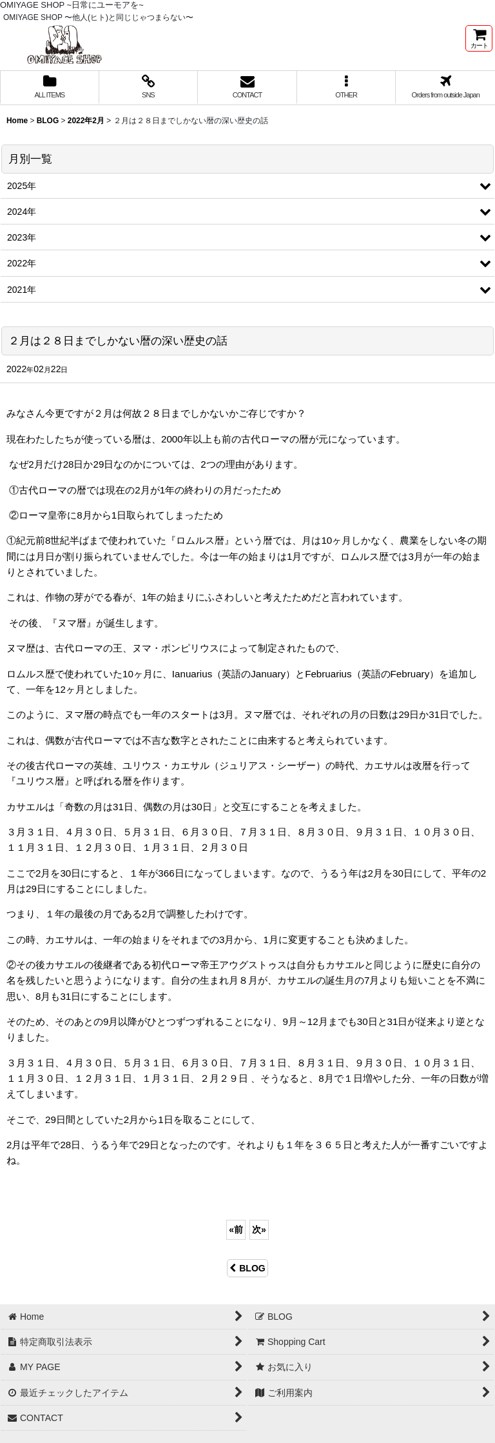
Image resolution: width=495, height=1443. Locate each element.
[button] (346, 87)
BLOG (247, 1268)
